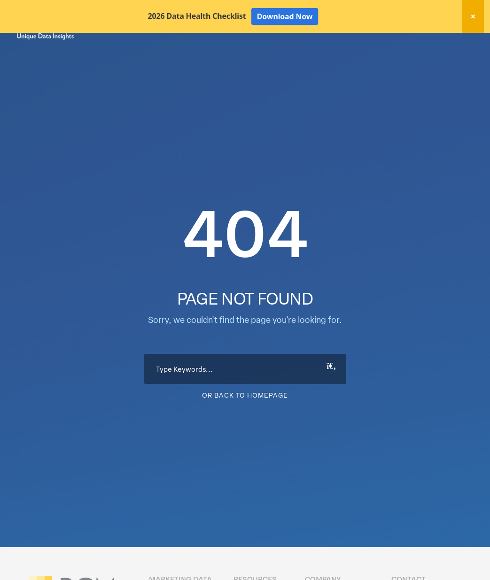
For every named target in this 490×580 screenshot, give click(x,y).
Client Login (448, 43)
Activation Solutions (340, 60)
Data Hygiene (273, 60)
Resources (402, 60)
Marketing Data (214, 60)
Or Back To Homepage (245, 427)
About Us (449, 60)
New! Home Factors (360, 43)
